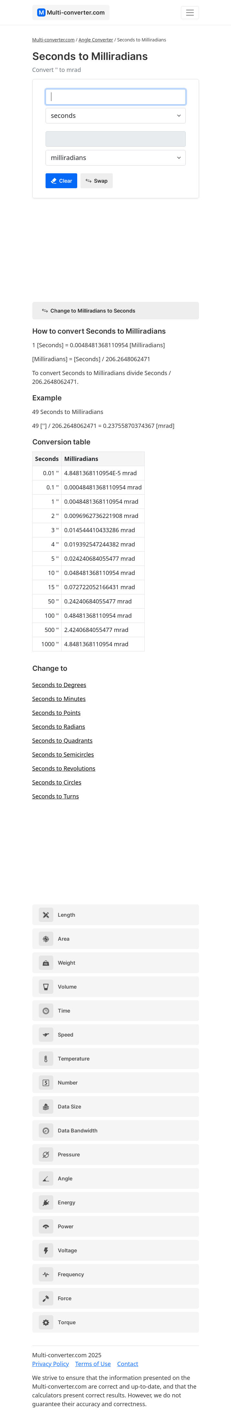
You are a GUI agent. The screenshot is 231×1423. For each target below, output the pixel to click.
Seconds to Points (56, 713)
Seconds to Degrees (59, 685)
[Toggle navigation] (190, 12)
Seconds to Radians (58, 726)
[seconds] (116, 97)
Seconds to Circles (56, 782)
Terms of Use (93, 1364)
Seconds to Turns (55, 796)
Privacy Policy (50, 1364)
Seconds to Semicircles (63, 754)
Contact (127, 1364)
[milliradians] (116, 139)
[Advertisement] (115, 248)
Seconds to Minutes (59, 699)
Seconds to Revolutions (64, 768)
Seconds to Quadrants (62, 740)
